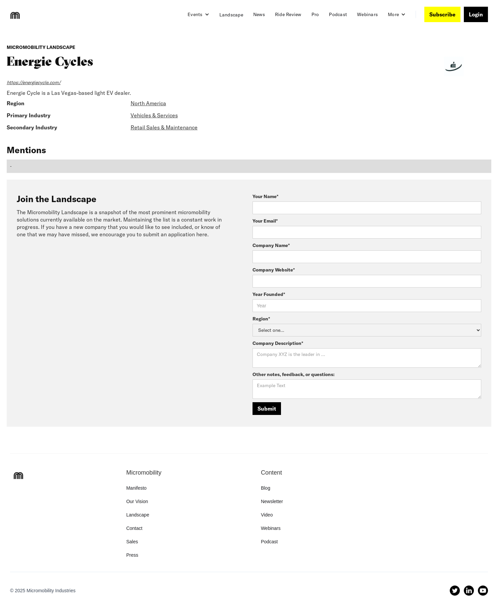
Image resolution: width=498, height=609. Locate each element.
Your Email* (265, 221)
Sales (132, 541)
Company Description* (278, 343)
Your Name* (265, 196)
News (259, 14)
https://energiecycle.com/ (34, 82)
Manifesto (136, 488)
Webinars (367, 14)
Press (132, 555)
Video (267, 514)
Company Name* (271, 245)
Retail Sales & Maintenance (164, 127)
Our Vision (137, 501)
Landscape (231, 15)
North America (148, 103)
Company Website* (274, 270)
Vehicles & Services (154, 115)
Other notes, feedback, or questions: (294, 374)
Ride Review (288, 14)
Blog (265, 488)
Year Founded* (269, 294)
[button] (198, 14)
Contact (134, 528)
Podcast (338, 14)
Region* (261, 319)
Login (476, 14)
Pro (315, 14)
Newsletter (272, 501)
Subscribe (442, 14)
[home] (15, 15)
